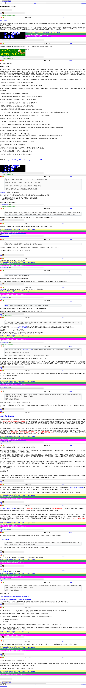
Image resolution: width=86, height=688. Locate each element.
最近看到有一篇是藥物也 (77, 487)
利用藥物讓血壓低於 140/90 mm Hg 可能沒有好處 (15, 596)
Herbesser (2, 192)
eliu (2, 13)
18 (1, 482)
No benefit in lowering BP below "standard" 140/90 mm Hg (15, 599)
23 (1, 580)
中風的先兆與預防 (5, 539)
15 (1, 389)
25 (1, 639)
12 (1, 315)
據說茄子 (2, 289)
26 (1, 656)
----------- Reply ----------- (6, 10)
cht (2, 1)
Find (35, 3)
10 (1, 285)
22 (1, 568)
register (84, 3)
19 (1, 504)
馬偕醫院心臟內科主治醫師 (7, 508)
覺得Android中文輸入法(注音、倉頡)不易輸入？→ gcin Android (42, 32)
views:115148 (3, 686)
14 (1, 369)
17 (1, 443)
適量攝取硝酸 (4, 572)
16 (1, 411)
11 (1, 299)
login (82, 3)
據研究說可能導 (22, 327)
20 (1, 531)
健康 (4, 1)
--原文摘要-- (3, 20)
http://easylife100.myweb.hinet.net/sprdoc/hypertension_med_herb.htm (25, 159)
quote (63, 17)
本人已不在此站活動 (5, 40)
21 (1, 554)
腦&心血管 (8, 1)
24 (1, 606)
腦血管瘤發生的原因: (7, 416)
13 (1, 344)
